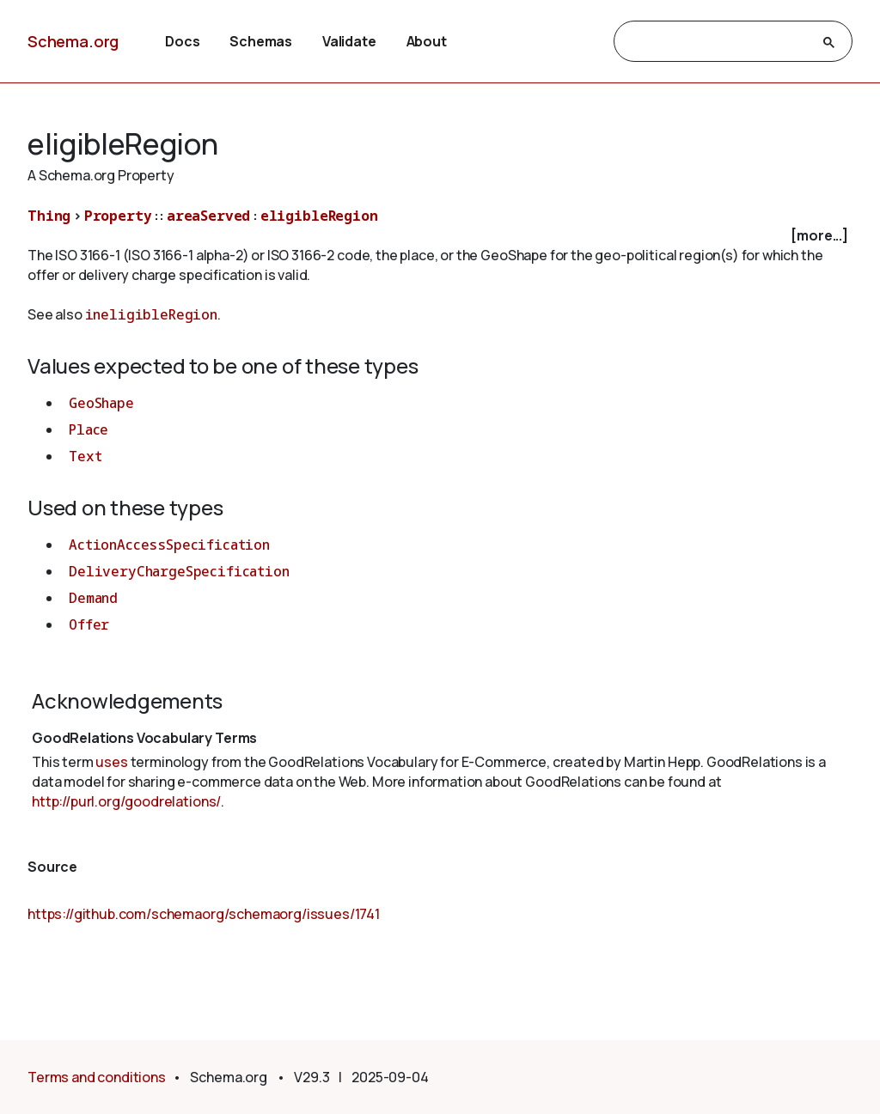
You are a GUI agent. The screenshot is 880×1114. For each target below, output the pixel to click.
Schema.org (73, 41)
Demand (93, 597)
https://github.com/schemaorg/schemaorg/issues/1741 (204, 913)
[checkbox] (440, 236)
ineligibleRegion (151, 314)
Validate (349, 41)
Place (88, 429)
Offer (89, 624)
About (426, 41)
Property (118, 215)
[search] (717, 42)
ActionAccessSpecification (169, 544)
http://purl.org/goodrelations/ (126, 801)
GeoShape (101, 402)
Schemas (260, 41)
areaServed (208, 215)
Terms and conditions (97, 1077)
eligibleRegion (319, 215)
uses (111, 761)
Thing (49, 215)
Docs (182, 41)
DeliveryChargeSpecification (179, 571)
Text (85, 456)
